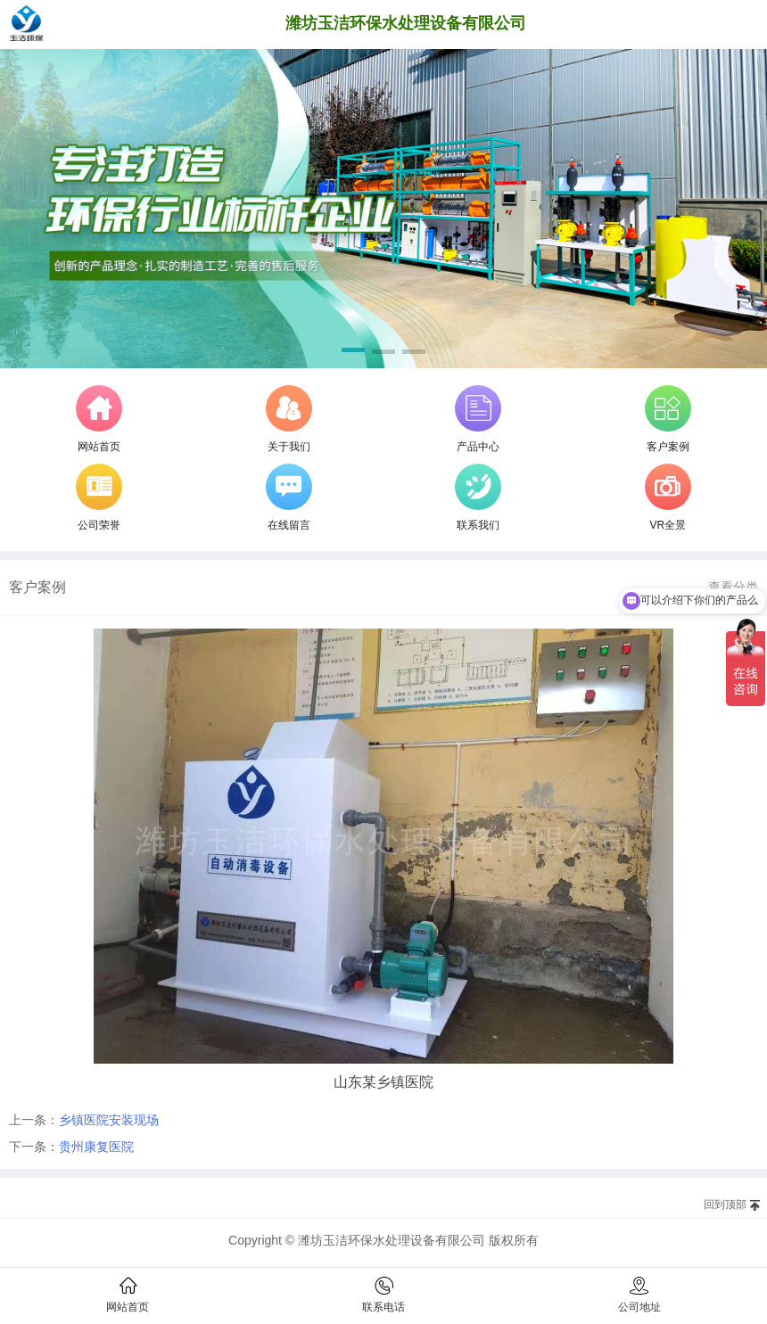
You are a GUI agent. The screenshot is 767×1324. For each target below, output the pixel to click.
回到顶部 (725, 1204)
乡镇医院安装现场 (109, 1120)
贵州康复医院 (96, 1146)
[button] (353, 353)
